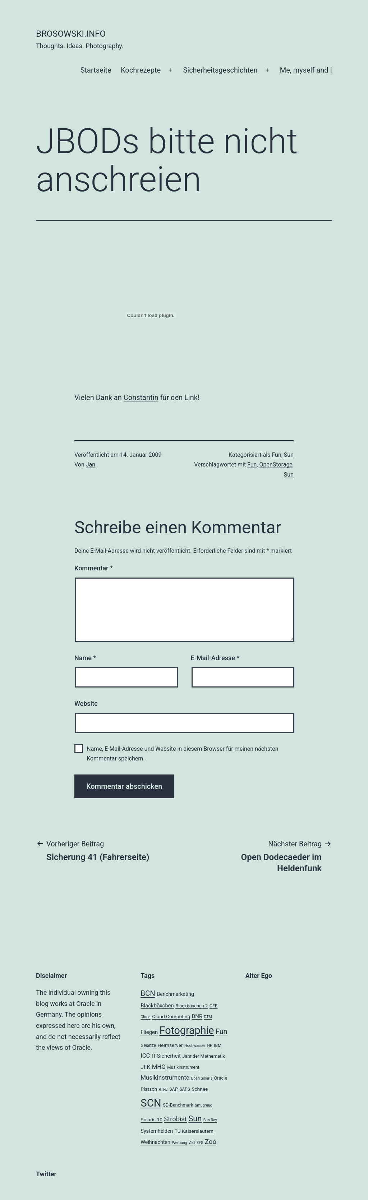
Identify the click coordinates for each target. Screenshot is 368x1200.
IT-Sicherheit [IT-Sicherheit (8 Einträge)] (166, 1056)
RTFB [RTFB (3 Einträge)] (162, 1089)
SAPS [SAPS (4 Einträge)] (185, 1089)
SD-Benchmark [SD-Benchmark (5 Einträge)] (178, 1105)
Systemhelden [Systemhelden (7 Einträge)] (157, 1131)
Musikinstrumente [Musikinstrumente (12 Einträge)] (165, 1077)
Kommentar (93, 568)
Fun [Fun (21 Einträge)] (221, 1031)
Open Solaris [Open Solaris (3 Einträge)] (201, 1078)
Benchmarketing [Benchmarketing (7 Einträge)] (175, 994)
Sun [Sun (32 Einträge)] (195, 1118)
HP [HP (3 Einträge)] (209, 1045)
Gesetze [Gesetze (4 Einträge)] (148, 1045)
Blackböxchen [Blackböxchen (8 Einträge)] (157, 1005)
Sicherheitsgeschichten (220, 70)
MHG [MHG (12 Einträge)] (159, 1066)
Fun (276, 454)
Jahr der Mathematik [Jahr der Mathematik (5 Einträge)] (203, 1056)
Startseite (95, 70)
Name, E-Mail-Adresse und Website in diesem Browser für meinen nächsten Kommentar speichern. (182, 753)
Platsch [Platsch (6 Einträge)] (149, 1089)
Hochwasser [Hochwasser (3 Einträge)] (195, 1045)
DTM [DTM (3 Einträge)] (208, 1017)
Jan (90, 464)
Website (86, 703)
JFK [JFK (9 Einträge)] (145, 1067)
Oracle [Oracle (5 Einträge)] (220, 1078)
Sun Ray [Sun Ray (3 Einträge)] (210, 1120)
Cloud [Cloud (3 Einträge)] (146, 1017)
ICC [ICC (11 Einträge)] (145, 1055)
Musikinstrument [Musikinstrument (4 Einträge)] (183, 1067)
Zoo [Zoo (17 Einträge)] (210, 1142)
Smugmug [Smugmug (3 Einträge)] (203, 1105)
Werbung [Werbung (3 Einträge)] (179, 1142)
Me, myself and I (306, 70)
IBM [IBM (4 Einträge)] (217, 1045)
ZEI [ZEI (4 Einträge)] (192, 1142)
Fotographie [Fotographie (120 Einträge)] (187, 1030)
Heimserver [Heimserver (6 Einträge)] (170, 1045)
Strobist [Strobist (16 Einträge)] (175, 1119)
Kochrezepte (141, 70)
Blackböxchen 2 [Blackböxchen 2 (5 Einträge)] (191, 1005)
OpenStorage (276, 464)
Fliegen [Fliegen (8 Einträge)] (149, 1032)
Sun (289, 454)
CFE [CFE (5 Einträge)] (214, 1005)
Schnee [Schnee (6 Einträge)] (200, 1089)
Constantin (141, 397)
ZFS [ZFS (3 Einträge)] (200, 1142)
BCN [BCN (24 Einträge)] (148, 993)
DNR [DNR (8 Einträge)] (197, 1016)
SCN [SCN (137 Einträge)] (151, 1103)
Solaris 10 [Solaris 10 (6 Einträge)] (151, 1119)
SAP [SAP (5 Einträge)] (173, 1089)
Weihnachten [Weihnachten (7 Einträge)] (155, 1142)
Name (85, 658)
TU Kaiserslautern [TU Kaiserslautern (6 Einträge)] (194, 1131)
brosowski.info (71, 34)
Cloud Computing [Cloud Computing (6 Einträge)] (171, 1016)
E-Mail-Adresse (215, 658)
